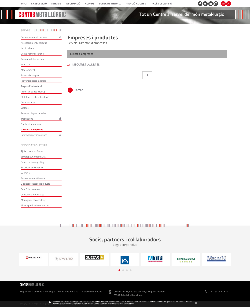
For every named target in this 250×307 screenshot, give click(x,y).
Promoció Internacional (32, 59)
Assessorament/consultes (34, 37)
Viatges (25, 108)
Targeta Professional (31, 86)
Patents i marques (30, 75)
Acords (89, 3)
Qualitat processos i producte (35, 184)
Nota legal (50, 291)
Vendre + (25, 173)
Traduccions (27, 119)
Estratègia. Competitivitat (33, 156)
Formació (25, 64)
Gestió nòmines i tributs (32, 53)
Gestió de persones (30, 189)
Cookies (38, 291)
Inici (24, 3)
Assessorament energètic (34, 43)
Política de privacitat (68, 291)
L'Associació (39, 3)
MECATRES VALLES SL (85, 64)
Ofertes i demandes (31, 124)
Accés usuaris (162, 3)
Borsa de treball (110, 3)
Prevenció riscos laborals (33, 81)
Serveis (56, 3)
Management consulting (33, 200)
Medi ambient (28, 70)
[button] (119, 270)
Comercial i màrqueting (32, 162)
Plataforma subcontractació (35, 97)
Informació (73, 3)
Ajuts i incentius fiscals (32, 151)
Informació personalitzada (34, 135)
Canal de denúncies (92, 291)
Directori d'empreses (32, 129)
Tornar (75, 90)
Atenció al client (136, 3)
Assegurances (28, 102)
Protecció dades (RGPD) (33, 91)
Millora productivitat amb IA (35, 205)
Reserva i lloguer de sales (33, 113)
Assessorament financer (33, 178)
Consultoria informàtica (32, 194)
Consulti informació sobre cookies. (121, 303)
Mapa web (25, 291)
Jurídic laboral (27, 48)
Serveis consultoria (34, 145)
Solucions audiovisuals (32, 167)
